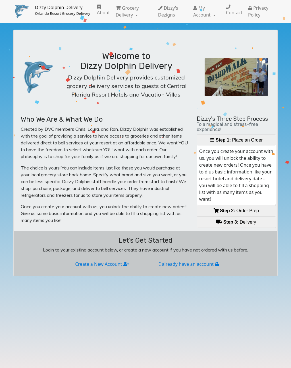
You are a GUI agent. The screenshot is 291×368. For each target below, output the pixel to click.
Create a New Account (102, 264)
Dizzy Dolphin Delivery (62, 10)
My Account (202, 11)
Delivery (236, 222)
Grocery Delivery (127, 11)
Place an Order (236, 140)
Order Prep (236, 210)
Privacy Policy (258, 11)
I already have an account (189, 264)
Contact (234, 10)
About (103, 10)
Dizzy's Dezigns (168, 11)
